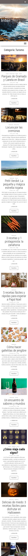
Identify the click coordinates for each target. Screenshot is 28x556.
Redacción (14, 98)
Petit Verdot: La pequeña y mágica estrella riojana (14, 184)
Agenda (9, 446)
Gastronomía (11, 124)
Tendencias (14, 446)
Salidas (16, 73)
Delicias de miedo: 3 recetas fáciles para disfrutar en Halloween (14, 507)
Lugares (7, 73)
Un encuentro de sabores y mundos (14, 401)
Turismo (20, 73)
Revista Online (11, 73)
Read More (14, 103)
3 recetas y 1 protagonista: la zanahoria (14, 241)
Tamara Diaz (15, 420)
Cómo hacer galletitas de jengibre (14, 348)
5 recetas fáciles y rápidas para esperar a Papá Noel (14, 296)
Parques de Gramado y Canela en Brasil (14, 78)
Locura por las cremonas (14, 129)
